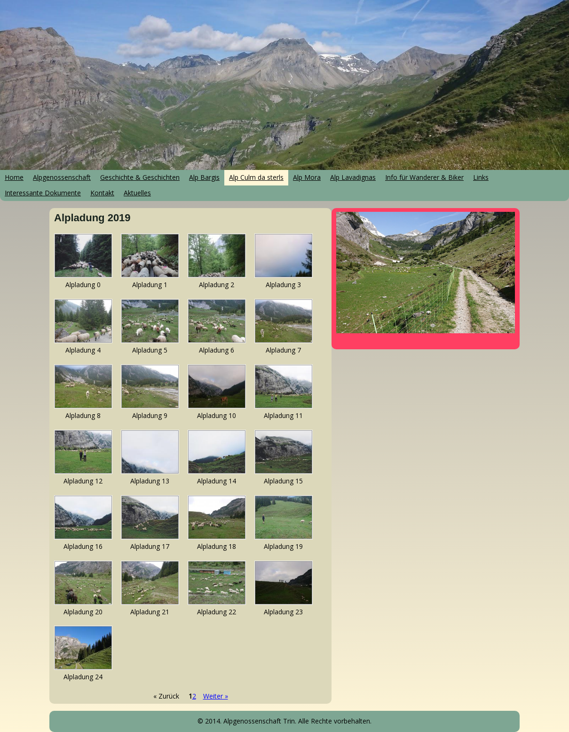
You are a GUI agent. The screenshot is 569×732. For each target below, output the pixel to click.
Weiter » (215, 696)
